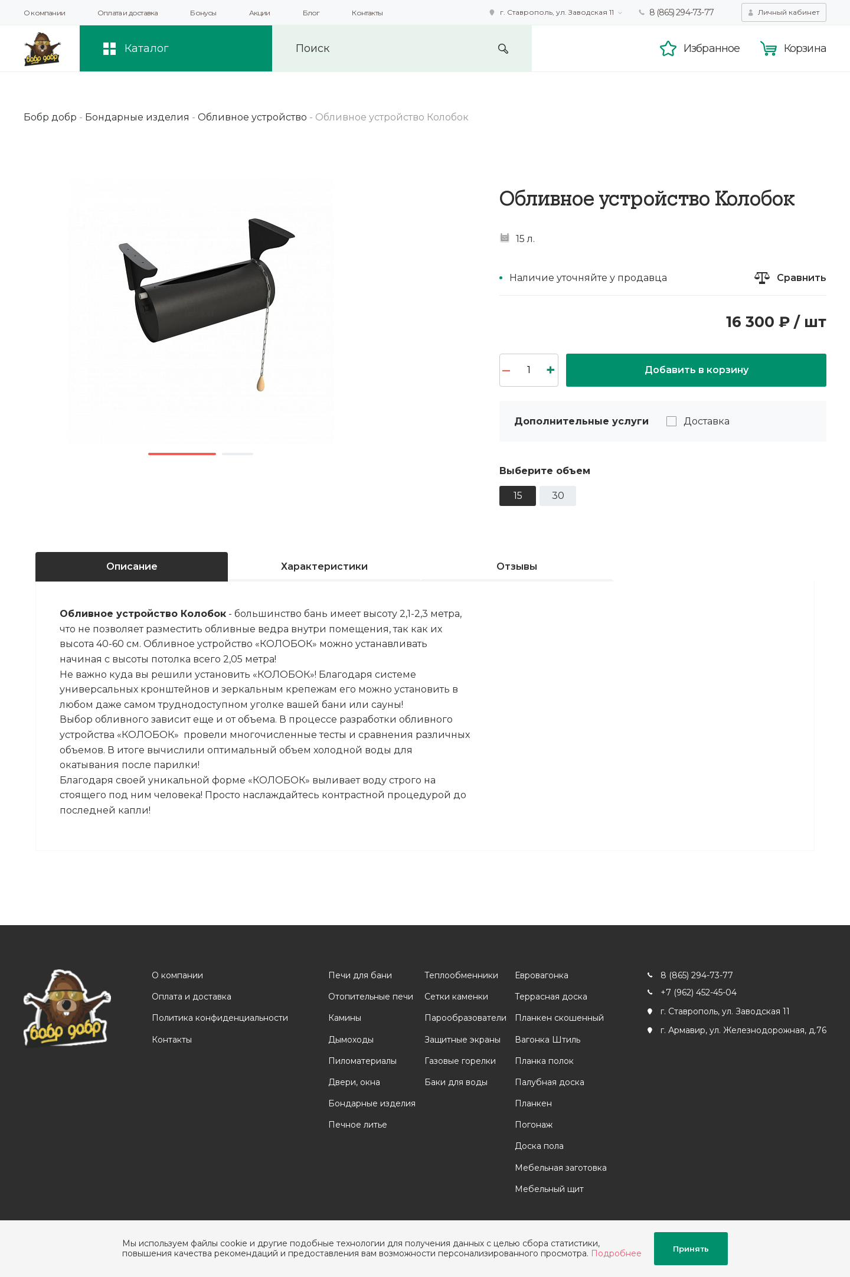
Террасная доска (551, 996)
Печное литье (357, 1124)
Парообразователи (465, 1018)
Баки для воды (456, 1082)
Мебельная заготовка (561, 1167)
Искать (503, 49)
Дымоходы (351, 1039)
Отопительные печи (370, 996)
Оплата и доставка (127, 12)
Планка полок (544, 1061)
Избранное (712, 48)
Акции (259, 12)
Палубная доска (549, 1082)
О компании (44, 12)
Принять (691, 1248)
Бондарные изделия (372, 1103)
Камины (344, 1018)
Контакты (367, 12)
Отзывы (516, 566)
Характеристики (324, 566)
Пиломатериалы (362, 1061)
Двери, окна (354, 1082)
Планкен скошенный (559, 1018)
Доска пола (539, 1146)
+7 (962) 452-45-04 (699, 992)
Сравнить (801, 277)
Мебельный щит (549, 1189)
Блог (311, 12)
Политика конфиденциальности (220, 1018)
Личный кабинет (788, 12)
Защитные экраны (462, 1039)
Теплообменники (461, 975)
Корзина (805, 48)
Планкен (533, 1103)
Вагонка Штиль (547, 1039)
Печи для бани (360, 975)
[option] (201, 311)
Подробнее (616, 1253)
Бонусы (203, 12)
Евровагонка (541, 975)
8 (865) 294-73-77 (681, 12)
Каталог (147, 48)
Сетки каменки (456, 996)
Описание (132, 566)
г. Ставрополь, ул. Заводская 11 (557, 12)
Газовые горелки (460, 1061)
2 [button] (237, 454)
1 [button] (182, 454)
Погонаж (533, 1124)
